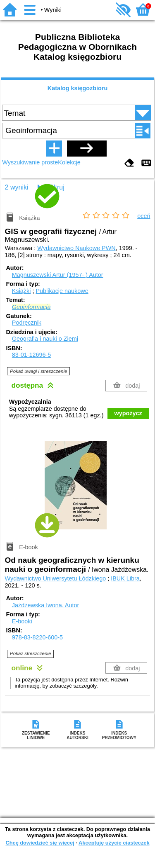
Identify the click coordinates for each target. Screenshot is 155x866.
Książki (21, 291)
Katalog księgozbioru (78, 88)
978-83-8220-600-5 (37, 637)
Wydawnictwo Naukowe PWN (76, 248)
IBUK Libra (125, 578)
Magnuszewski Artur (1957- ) (57, 275)
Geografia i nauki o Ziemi (45, 338)
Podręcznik (26, 322)
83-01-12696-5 (31, 354)
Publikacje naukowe (62, 291)
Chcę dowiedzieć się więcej (39, 843)
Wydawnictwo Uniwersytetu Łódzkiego (55, 578)
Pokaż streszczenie (30, 653)
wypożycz (128, 413)
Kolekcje (69, 162)
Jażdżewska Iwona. (45, 605)
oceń (143, 216)
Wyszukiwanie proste (30, 162)
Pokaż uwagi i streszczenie (38, 371)
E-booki (22, 621)
